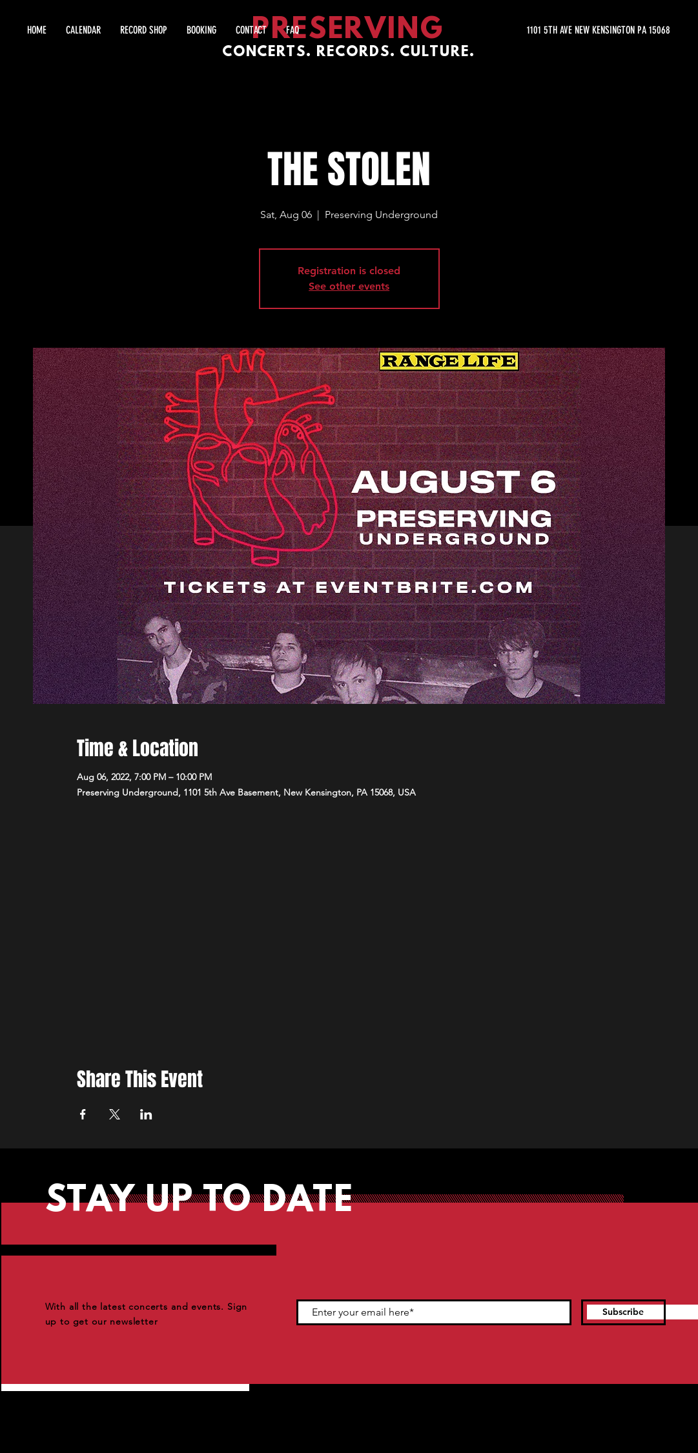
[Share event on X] (114, 1114)
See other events (349, 286)
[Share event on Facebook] (83, 1114)
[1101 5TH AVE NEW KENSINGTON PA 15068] (548, 30)
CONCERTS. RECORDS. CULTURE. (348, 53)
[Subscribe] (623, 1312)
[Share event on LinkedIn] (146, 1114)
